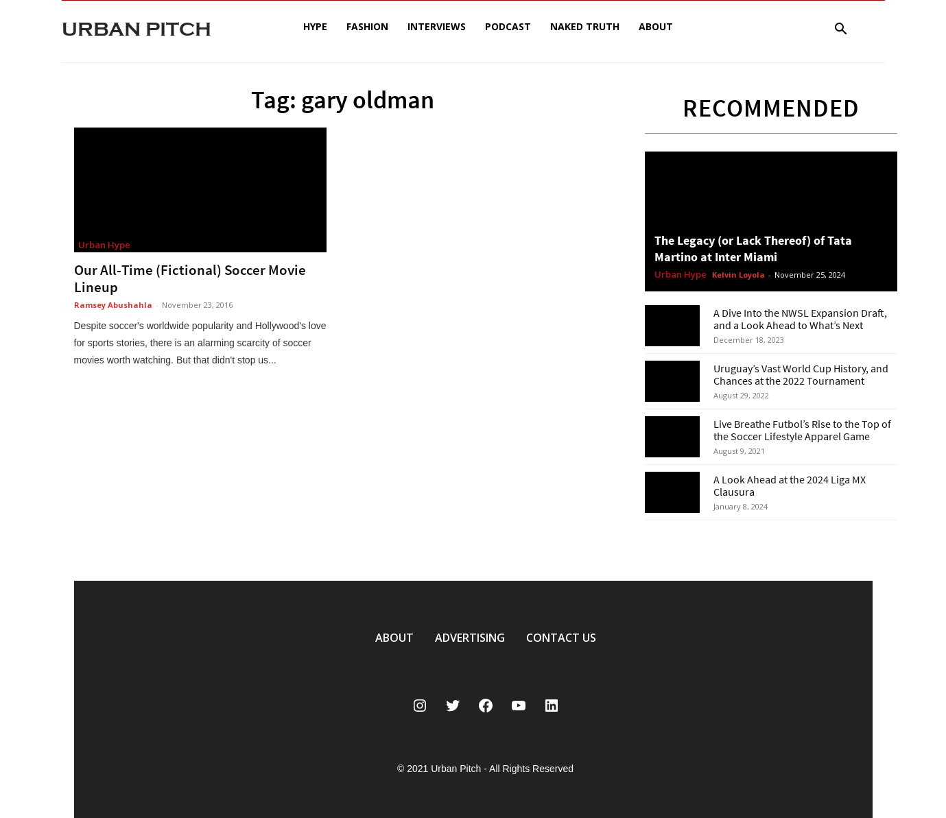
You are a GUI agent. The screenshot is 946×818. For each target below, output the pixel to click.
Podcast (508, 26)
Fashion (367, 26)
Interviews (436, 26)
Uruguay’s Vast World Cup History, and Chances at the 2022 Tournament (800, 374)
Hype (315, 26)
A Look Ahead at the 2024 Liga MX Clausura (789, 485)
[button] (841, 30)
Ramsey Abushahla (113, 305)
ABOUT (394, 637)
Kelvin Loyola (738, 274)
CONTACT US (561, 637)
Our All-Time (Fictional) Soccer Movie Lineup (190, 278)
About (656, 26)
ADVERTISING (470, 637)
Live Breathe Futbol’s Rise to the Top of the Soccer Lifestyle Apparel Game (802, 430)
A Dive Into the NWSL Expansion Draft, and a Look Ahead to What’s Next (800, 319)
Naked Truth (584, 26)
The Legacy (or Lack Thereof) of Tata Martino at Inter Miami (753, 248)
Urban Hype (104, 245)
